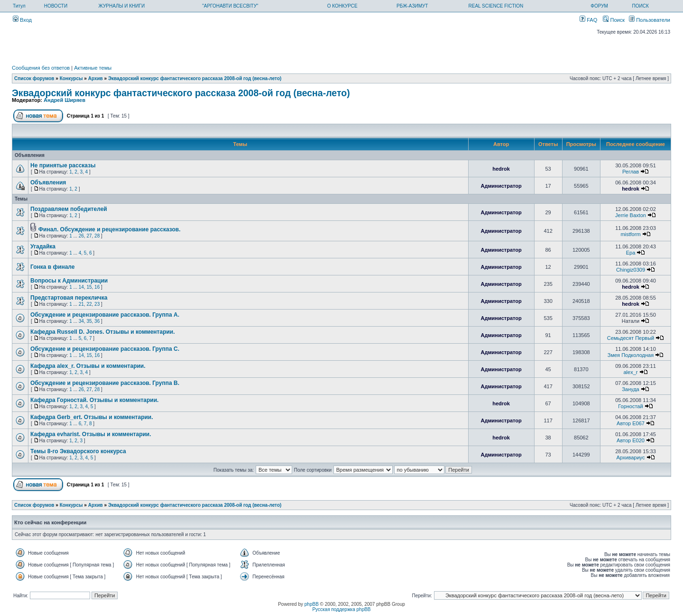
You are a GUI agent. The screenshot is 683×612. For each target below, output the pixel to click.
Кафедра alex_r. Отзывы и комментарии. (88, 366)
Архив (95, 78)
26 (81, 235)
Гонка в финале (52, 267)
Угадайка (42, 246)
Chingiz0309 (630, 270)
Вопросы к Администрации (69, 280)
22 (89, 304)
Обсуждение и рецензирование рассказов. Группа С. (104, 349)
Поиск (614, 20)
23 (97, 304)
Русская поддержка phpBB (341, 609)
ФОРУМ (599, 6)
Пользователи (649, 20)
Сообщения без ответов (41, 68)
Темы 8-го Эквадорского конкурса (78, 451)
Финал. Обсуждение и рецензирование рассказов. (109, 229)
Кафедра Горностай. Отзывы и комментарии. (94, 400)
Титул (19, 6)
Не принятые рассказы (62, 165)
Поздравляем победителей (68, 209)
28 (97, 235)
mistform (630, 234)
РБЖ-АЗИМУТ (412, 6)
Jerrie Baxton (630, 215)
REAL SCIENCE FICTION (496, 6)
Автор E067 (631, 423)
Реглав (630, 171)
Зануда (630, 389)
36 (97, 321)
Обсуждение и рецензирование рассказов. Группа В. (104, 383)
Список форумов (34, 78)
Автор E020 (631, 440)
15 (89, 287)
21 (81, 304)
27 (89, 235)
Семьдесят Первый (630, 338)
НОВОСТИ (55, 6)
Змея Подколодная (631, 355)
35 (89, 321)
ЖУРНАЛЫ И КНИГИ (122, 6)
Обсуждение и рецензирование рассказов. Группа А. (104, 314)
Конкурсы (71, 78)
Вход (22, 20)
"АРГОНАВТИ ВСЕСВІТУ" (230, 6)
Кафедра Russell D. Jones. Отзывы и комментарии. (102, 332)
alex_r (630, 372)
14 (81, 287)
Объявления (48, 182)
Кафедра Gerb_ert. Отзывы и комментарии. (91, 417)
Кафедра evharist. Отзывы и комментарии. (90, 434)
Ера (631, 253)
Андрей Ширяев (64, 100)
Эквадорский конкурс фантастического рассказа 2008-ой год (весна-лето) (194, 78)
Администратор (500, 186)
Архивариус (630, 457)
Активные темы (92, 68)
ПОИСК (640, 6)
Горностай (630, 406)
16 (97, 287)
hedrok (501, 169)
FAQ (588, 20)
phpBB (312, 604)
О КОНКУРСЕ (342, 6)
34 (81, 321)
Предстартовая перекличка (69, 297)
